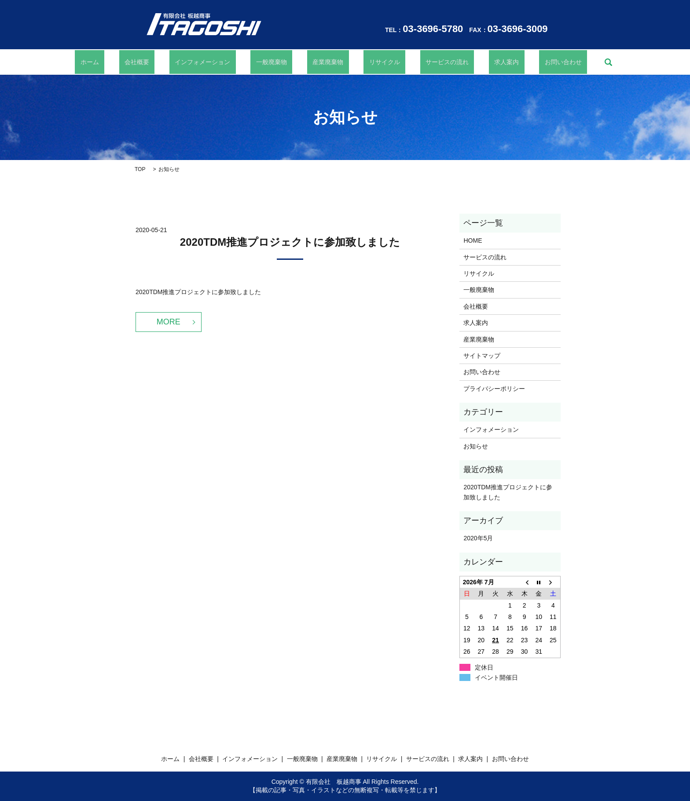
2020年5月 (478, 538)
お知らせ (475, 446)
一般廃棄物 (282, 62)
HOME (472, 240)
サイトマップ (481, 355)
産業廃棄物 (327, 62)
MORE (168, 321)
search (559, 62)
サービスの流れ (425, 62)
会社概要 (169, 62)
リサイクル (373, 62)
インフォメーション (224, 62)
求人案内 (474, 62)
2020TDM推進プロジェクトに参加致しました (290, 242)
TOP (140, 169)
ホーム (133, 62)
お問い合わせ (519, 62)
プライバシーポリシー (494, 388)
